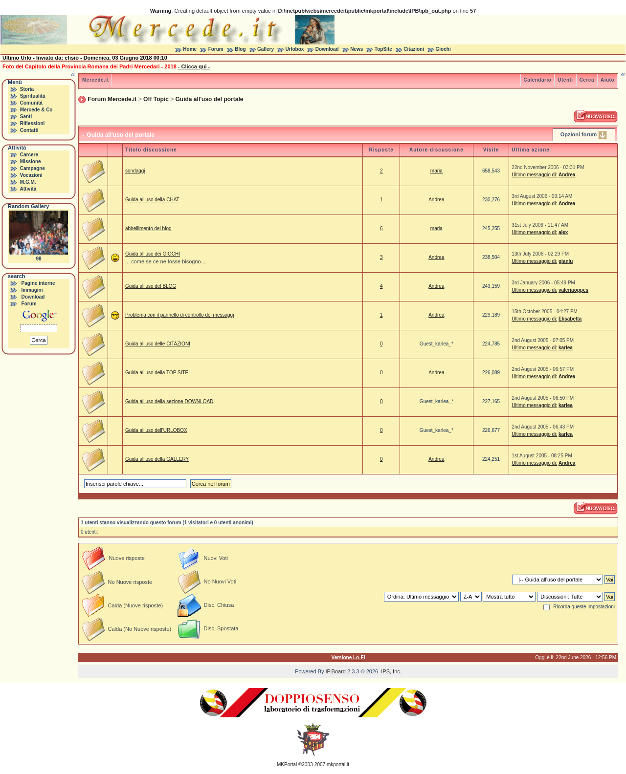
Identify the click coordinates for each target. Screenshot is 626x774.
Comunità (31, 103)
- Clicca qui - (194, 66)
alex (563, 232)
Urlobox (295, 49)
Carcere (29, 154)
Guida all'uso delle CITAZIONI (157, 343)
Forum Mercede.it (112, 99)
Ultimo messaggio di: (534, 174)
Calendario (538, 80)
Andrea (567, 174)
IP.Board (336, 671)
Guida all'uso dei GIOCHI (152, 254)
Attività (28, 189)
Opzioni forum (578, 134)
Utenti (565, 80)
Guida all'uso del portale (210, 99)
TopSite (383, 49)
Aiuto (607, 80)
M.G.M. (28, 182)
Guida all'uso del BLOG (150, 286)
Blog (240, 49)
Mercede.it (95, 80)
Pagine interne (38, 283)
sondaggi (135, 170)
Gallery (265, 49)
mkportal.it (338, 764)
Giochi (443, 49)
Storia (27, 89)
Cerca (587, 80)
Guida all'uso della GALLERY (157, 459)
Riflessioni (32, 123)
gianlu (566, 261)
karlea (566, 347)
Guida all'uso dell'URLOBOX (156, 430)
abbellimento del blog (148, 228)
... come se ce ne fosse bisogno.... (166, 261)
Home (190, 49)
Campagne (32, 168)
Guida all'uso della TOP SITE (156, 372)
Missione (30, 161)
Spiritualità (32, 96)
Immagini (32, 290)
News (356, 49)
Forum (216, 49)
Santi (26, 116)
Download (327, 49)
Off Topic (156, 99)
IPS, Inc (390, 671)
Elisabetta (570, 319)
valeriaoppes (573, 290)
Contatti (29, 130)
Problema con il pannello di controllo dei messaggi (179, 315)
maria (436, 170)
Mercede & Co (36, 109)
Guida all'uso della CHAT (152, 199)
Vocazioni (31, 175)
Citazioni (413, 49)
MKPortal (287, 764)
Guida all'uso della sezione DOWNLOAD (169, 401)
